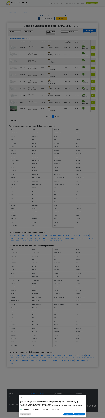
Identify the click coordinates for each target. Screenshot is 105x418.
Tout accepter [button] (79, 414)
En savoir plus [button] (25, 414)
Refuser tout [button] (68, 414)
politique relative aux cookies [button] (73, 401)
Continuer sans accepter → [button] (79, 397)
